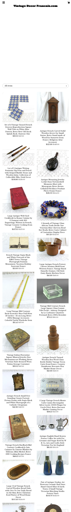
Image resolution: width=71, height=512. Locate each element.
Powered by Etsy (58, 507)
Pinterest (35, 508)
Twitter (35, 501)
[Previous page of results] (16, 479)
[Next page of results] (54, 479)
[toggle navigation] (3, 3)
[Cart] (69, 3)
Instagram (35, 505)
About (12, 501)
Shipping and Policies (12, 505)
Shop (12, 498)
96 (47, 479)
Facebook (35, 498)
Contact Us (12, 508)
